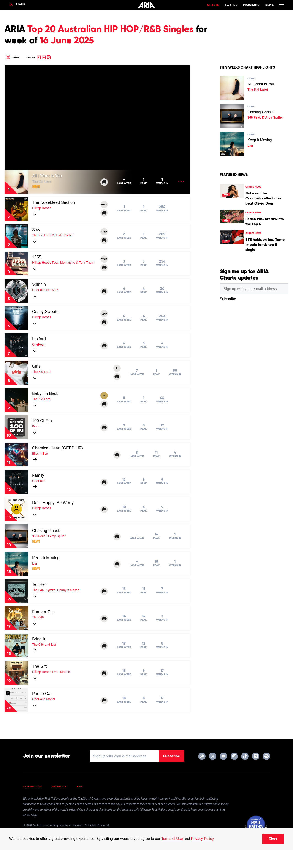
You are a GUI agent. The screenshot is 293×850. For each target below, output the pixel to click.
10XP (104, 204)
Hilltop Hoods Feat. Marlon (51, 672)
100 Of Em (42, 420)
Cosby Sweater (46, 311)
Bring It (38, 639)
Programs (251, 5)
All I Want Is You (47, 176)
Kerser (36, 426)
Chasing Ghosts (46, 530)
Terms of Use (172, 839)
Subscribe (171, 756)
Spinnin (39, 284)
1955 (36, 257)
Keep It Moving (46, 558)
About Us (59, 786)
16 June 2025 (67, 40)
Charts (213, 5)
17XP (104, 232)
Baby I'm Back (45, 393)
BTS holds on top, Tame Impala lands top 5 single (265, 245)
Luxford (39, 339)
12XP (104, 259)
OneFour (38, 344)
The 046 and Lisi (44, 644)
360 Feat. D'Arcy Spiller (49, 536)
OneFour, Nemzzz (45, 290)
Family (38, 475)
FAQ (80, 786)
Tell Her (39, 584)
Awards (231, 5)
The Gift (39, 666)
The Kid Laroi (41, 181)
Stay (36, 229)
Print (12, 57)
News (269, 5)
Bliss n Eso (40, 453)
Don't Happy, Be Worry (53, 502)
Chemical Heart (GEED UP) (57, 448)
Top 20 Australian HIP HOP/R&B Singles (110, 29)
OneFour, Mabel (43, 699)
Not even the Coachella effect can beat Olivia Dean (263, 198)
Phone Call (42, 693)
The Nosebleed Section (53, 202)
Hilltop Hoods (41, 208)
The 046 (38, 617)
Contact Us (32, 786)
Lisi (34, 563)
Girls (36, 366)
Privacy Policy (202, 839)
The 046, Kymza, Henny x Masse (55, 590)
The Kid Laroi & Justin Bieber (52, 235)
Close (273, 838)
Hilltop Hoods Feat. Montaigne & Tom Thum (63, 262)
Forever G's (42, 611)
